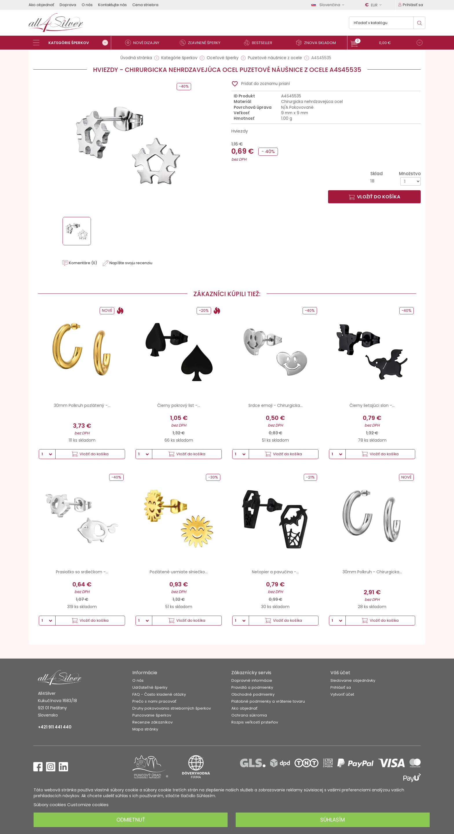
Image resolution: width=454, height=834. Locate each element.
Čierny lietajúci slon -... (372, 405)
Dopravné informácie (251, 680)
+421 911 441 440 (55, 727)
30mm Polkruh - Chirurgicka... (372, 572)
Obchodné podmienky (252, 694)
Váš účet (340, 672)
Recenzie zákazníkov (152, 722)
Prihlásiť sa (340, 687)
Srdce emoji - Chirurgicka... (275, 405)
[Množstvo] (410, 181)
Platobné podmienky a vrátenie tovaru (268, 701)
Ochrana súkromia (249, 715)
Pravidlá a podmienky (252, 687)
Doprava (68, 4)
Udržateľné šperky (149, 687)
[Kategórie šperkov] (72, 42)
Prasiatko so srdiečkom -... (82, 572)
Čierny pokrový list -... (178, 405)
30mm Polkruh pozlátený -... (82, 405)
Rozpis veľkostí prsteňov (254, 722)
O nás (87, 4)
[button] (386, 43)
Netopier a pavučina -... (275, 572)
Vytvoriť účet (342, 694)
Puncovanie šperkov (151, 715)
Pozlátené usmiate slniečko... (179, 572)
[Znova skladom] (318, 42)
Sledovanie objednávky (352, 680)
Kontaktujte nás (112, 4)
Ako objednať (41, 4)
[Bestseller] (260, 42)
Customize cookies (88, 805)
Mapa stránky (145, 729)
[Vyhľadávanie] (387, 23)
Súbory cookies (50, 805)
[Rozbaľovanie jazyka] (329, 5)
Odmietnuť (130, 819)
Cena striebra (145, 4)
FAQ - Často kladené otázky (159, 694)
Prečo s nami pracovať (154, 701)
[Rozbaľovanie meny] (374, 5)
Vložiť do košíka (374, 196)
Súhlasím (332, 819)
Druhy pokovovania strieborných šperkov (171, 708)
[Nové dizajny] (144, 42)
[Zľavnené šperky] (202, 42)
